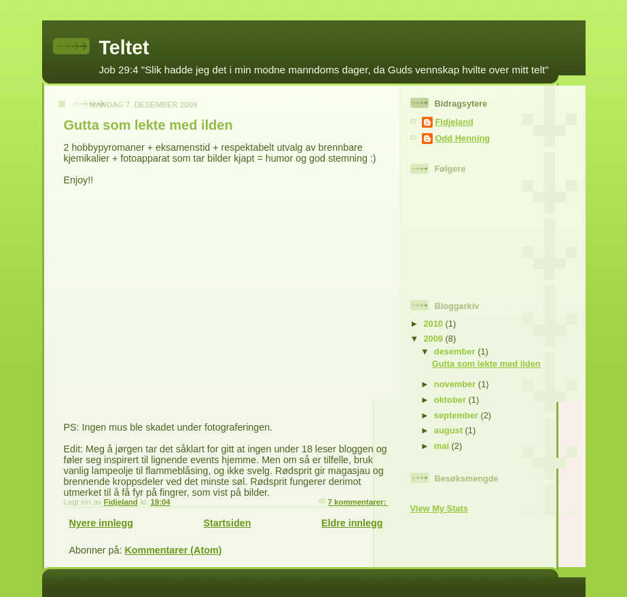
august (449, 430)
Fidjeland (454, 122)
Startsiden (227, 523)
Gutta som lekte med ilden (148, 124)
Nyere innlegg (101, 523)
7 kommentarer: (358, 502)
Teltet (124, 47)
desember (456, 351)
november (456, 384)
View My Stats (439, 508)
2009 (434, 338)
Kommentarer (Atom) (172, 550)
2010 (434, 324)
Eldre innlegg (352, 523)
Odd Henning (462, 138)
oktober (451, 400)
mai (443, 446)
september (457, 415)
